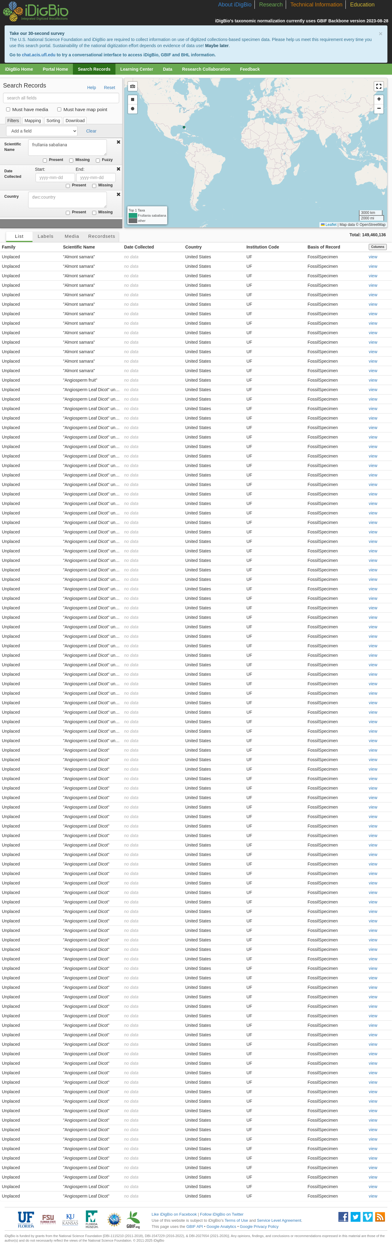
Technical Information (316, 5)
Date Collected (12, 174)
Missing (79, 160)
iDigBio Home (19, 69)
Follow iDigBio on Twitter (221, 1214)
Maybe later (217, 45)
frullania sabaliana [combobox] (68, 147)
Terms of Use (236, 1220)
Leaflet (329, 225)
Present (53, 160)
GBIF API (194, 1226)
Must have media (27, 109)
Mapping (32, 120)
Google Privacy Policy (259, 1226)
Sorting (53, 120)
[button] (378, 86)
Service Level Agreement (279, 1220)
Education (362, 5)
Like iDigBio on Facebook (174, 1214)
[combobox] (68, 200)
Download (75, 120)
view (373, 256)
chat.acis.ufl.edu (38, 54)
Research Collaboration (206, 69)
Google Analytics (221, 1226)
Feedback (250, 69)
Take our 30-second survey (36, 33)
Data (167, 69)
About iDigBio (234, 5)
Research (271, 5)
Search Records (94, 69)
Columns (377, 247)
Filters (13, 120)
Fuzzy (104, 160)
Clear (91, 131)
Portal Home (55, 69)
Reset (109, 87)
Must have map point (82, 109)
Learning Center (136, 69)
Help (91, 87)
